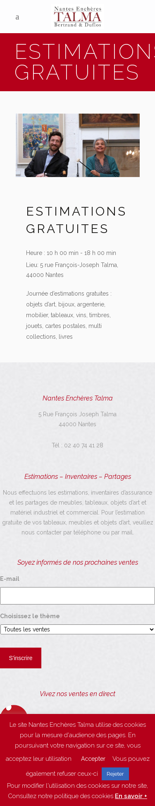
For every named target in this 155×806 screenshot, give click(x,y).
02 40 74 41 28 (83, 445)
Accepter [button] (93, 758)
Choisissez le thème (30, 616)
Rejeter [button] (115, 774)
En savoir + (131, 796)
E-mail (9, 578)
